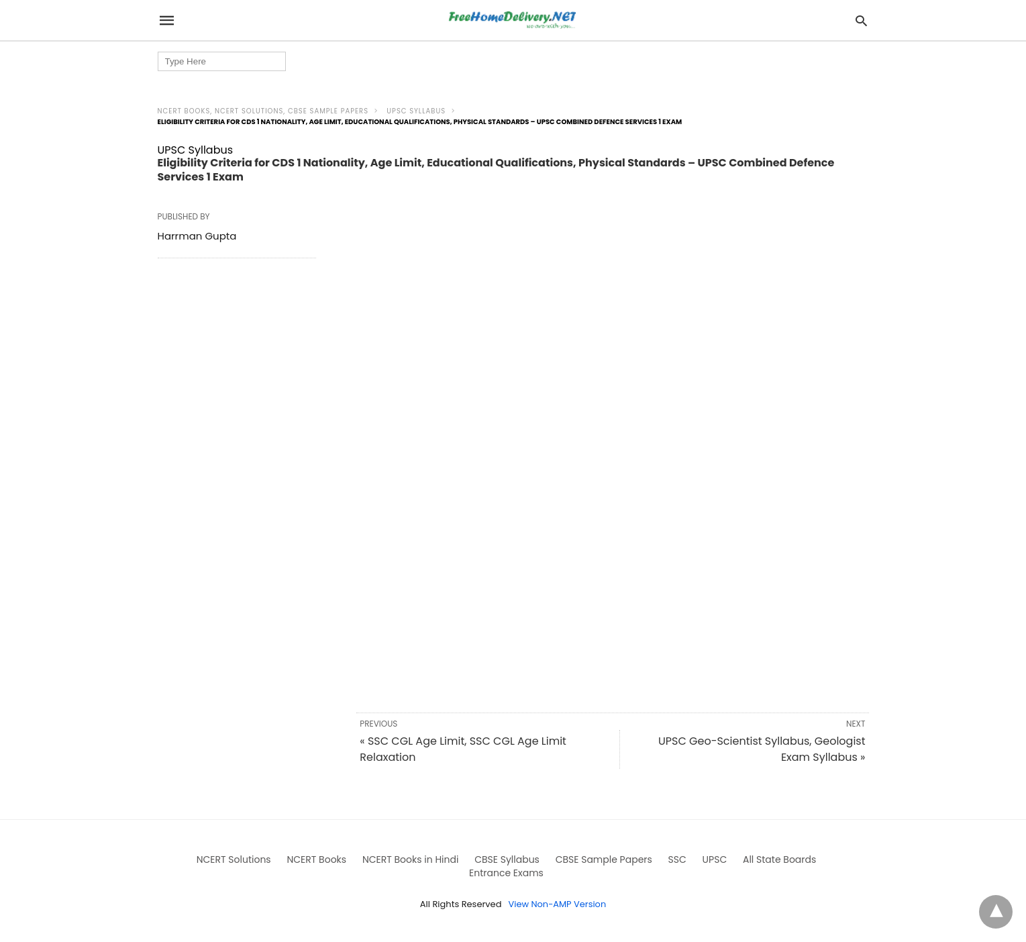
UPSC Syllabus (416, 111)
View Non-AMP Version (557, 904)
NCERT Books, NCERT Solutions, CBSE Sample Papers (263, 111)
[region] (612, 312)
